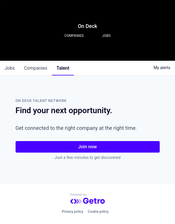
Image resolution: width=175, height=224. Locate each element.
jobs (10, 68)
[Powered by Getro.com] (87, 198)
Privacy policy (72, 212)
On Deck (87, 26)
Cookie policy (98, 212)
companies (35, 68)
